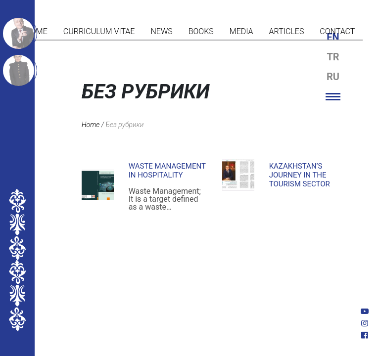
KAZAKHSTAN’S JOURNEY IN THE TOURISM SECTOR (299, 175)
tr (333, 57)
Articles (286, 31)
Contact (337, 31)
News (161, 31)
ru (333, 77)
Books (201, 31)
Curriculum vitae (99, 31)
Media (241, 31)
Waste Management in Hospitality (167, 170)
